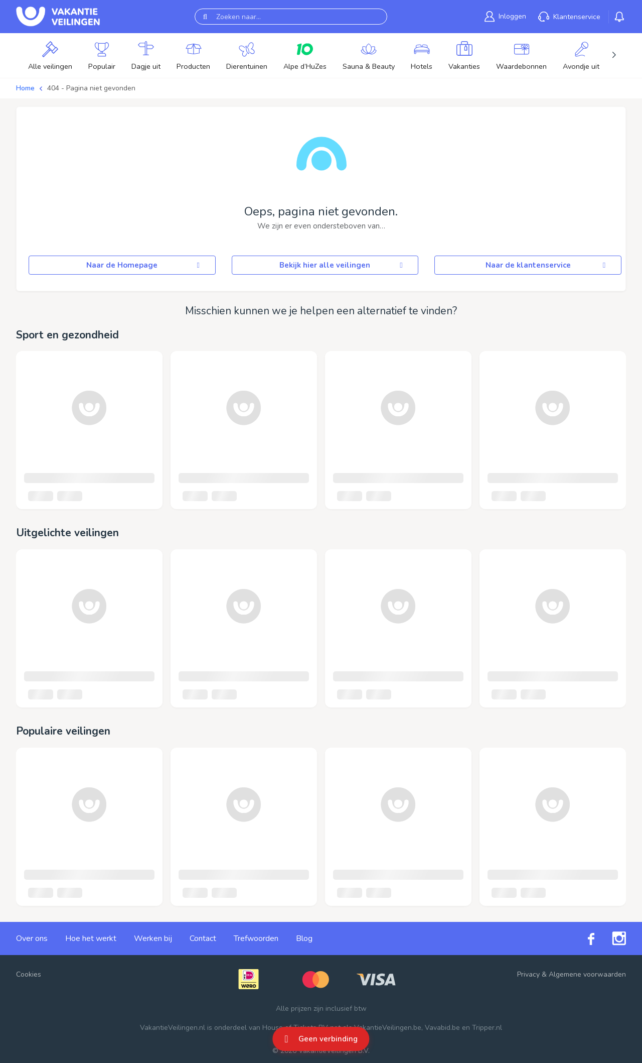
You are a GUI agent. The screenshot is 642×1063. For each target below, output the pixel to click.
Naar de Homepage (144, 265)
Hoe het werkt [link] (90, 938)
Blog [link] (304, 938)
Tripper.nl (487, 1027)
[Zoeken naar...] (291, 17)
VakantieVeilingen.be (387, 1027)
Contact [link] (203, 938)
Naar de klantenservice (547, 265)
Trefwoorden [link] (256, 938)
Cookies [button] (28, 974)
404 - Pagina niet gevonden (91, 88)
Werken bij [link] (153, 938)
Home (25, 88)
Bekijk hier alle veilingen (342, 265)
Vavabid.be (442, 1027)
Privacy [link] (528, 974)
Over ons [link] (32, 938)
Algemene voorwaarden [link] (587, 974)
